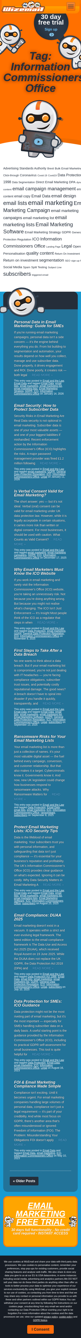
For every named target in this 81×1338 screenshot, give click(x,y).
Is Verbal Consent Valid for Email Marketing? (38, 493)
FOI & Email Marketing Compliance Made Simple (37, 1084)
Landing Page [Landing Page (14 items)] (53, 246)
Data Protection (37, 630)
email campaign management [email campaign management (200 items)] (44, 188)
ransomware (48, 812)
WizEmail (23, 6)
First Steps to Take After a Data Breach (38, 652)
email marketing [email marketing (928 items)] (50, 202)
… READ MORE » (40, 375)
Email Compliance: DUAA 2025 (37, 917)
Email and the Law (53, 380)
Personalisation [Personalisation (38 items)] (14, 253)
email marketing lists (26, 388)
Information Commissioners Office (33, 392)
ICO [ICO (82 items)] (35, 239)
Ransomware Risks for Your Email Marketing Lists (40, 738)
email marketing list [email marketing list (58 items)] (38, 218)
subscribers (55, 722)
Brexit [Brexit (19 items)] (50, 168)
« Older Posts (24, 1181)
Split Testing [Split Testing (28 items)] (39, 267)
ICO (36, 391)
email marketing (29, 385)
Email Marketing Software (29, 717)
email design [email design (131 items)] (63, 195)
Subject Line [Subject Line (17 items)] (55, 267)
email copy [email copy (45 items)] (22, 196)
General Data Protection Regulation (40, 473)
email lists (19, 809)
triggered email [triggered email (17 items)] (40, 275)
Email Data (20, 383)
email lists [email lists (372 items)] (15, 203)
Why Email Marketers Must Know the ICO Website (38, 571)
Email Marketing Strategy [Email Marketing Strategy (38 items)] (43, 232)
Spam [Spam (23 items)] (26, 267)
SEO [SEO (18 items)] (67, 260)
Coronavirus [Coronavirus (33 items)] (28, 175)
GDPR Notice (40, 1320)
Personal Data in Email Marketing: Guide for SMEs (39, 324)
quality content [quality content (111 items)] (40, 253)
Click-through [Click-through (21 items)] (11, 175)
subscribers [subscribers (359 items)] (17, 274)
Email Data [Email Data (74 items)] (40, 196)
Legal (44, 476)
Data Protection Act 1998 (42, 976)
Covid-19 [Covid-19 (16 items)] (42, 175)
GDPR (28, 391)
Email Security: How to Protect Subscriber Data (36, 407)
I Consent (40, 1329)
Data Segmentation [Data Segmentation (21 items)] (23, 182)
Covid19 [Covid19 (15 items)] (52, 175)
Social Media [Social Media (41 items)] (12, 267)
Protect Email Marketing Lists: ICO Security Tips (36, 829)
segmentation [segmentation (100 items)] (51, 260)
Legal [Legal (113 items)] (66, 246)
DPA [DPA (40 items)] (72, 182)
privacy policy (51, 1316)
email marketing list (51, 385)
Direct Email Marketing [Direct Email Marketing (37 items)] (52, 182)
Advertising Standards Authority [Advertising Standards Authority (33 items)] (24, 168)
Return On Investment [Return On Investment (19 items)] (67, 253)
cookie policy (66, 1316)
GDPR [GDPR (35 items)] (66, 232)
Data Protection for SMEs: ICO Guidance (38, 1003)
